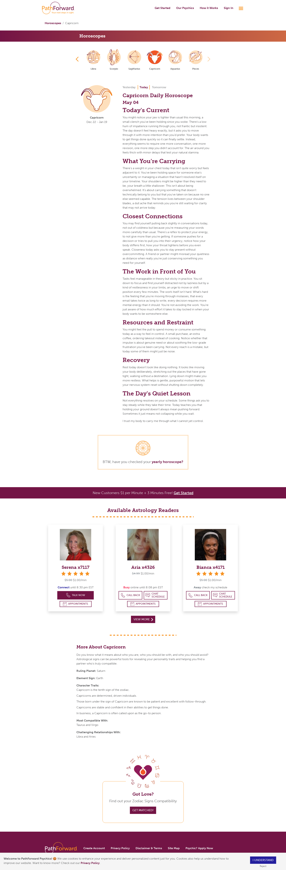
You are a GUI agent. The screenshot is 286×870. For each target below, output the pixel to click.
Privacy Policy (90, 863)
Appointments (75, 604)
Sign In (228, 8)
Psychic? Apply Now (199, 848)
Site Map (174, 848)
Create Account (94, 848)
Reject (263, 866)
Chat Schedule (155, 595)
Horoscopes (53, 23)
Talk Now (75, 595)
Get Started (162, 8)
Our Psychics (185, 8)
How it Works (209, 8)
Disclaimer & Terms (149, 848)
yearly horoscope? (167, 462)
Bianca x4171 (210, 567)
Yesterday (129, 87)
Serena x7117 (75, 567)
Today (144, 87)
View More (143, 619)
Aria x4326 (143, 567)
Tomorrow (159, 87)
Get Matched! (143, 810)
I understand (263, 860)
